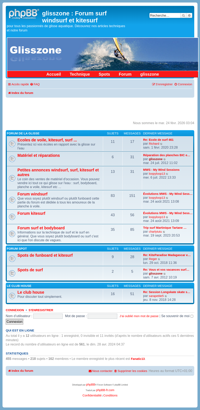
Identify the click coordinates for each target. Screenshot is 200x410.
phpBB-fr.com (105, 390)
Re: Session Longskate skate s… (166, 292)
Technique (80, 74)
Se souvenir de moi (177, 316)
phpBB (90, 384)
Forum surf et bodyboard (41, 228)
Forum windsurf (32, 194)
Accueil (53, 74)
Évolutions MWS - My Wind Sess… (168, 193)
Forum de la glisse (23, 133)
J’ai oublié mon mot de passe (139, 316)
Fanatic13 (138, 358)
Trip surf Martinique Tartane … (164, 227)
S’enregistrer (41, 310)
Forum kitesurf (31, 213)
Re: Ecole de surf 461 (158, 139)
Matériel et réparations (38, 155)
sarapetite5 (156, 296)
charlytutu (155, 231)
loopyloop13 (157, 173)
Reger (153, 259)
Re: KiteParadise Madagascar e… (167, 255)
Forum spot (17, 248)
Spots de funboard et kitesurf (45, 255)
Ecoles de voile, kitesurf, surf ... (47, 140)
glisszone (149, 74)
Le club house (19, 286)
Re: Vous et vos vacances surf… (166, 269)
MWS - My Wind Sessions (161, 169)
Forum (125, 74)
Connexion (15, 310)
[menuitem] (35, 84)
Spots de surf (30, 270)
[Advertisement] (100, 109)
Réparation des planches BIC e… (166, 155)
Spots (104, 74)
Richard (154, 143)
